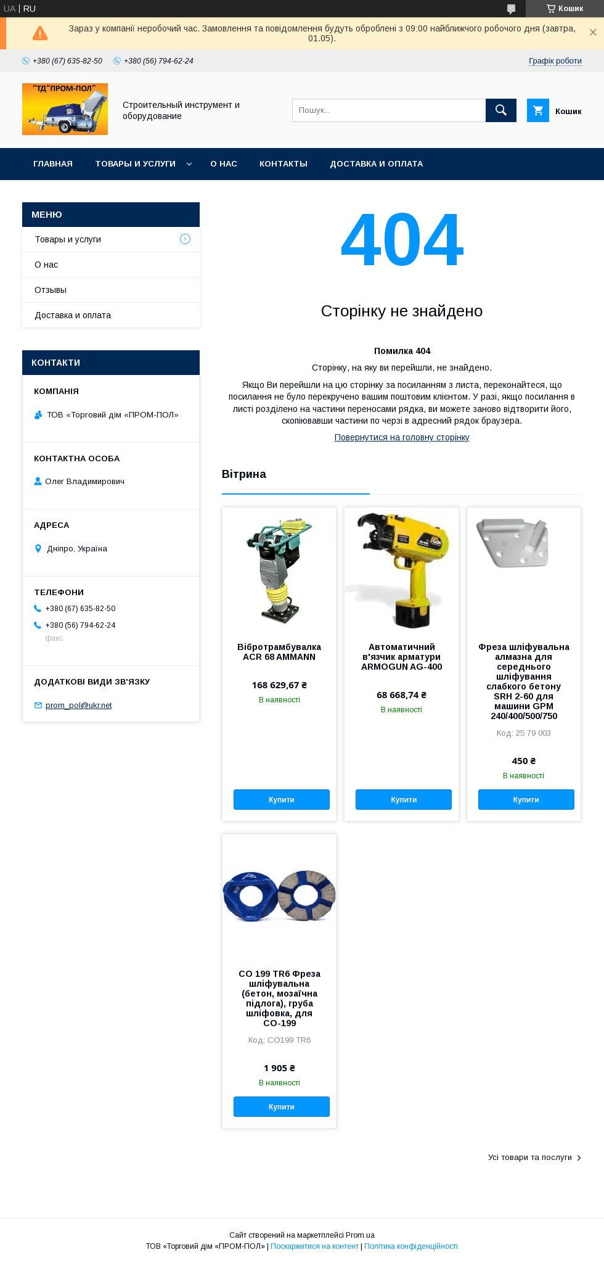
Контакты (283, 163)
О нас (223, 163)
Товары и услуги (135, 163)
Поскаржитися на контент (315, 1246)
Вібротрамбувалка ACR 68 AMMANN (279, 652)
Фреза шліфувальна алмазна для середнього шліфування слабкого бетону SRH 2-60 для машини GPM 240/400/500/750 (523, 681)
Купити (282, 800)
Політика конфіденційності (411, 1246)
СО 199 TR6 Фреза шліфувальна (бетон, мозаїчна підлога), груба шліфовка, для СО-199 (279, 998)
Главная (53, 163)
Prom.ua (360, 1235)
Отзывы (51, 290)
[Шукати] (501, 110)
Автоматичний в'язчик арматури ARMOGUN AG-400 (401, 657)
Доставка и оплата (376, 163)
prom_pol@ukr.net (79, 705)
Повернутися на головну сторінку (402, 437)
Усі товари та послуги (530, 1157)
